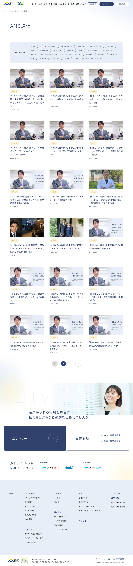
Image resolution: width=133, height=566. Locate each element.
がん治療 (106, 50)
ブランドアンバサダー (48, 46)
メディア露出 (49, 55)
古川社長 (110, 46)
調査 (96, 59)
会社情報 (89, 55)
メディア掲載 (44, 50)
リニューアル (63, 55)
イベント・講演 (92, 50)
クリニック (57, 50)
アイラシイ (70, 50)
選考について (81, 4)
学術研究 (43, 59)
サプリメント (35, 55)
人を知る (62, 4)
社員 (32, 50)
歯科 (87, 59)
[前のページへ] (78, 364)
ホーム (34, 4)
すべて (33, 46)
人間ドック (76, 55)
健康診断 (101, 55)
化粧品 (112, 55)
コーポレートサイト (103, 559)
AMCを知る (43, 4)
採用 (80, 50)
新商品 (67, 59)
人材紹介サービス (66, 46)
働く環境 (71, 4)
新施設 (78, 59)
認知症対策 (97, 46)
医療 (32, 59)
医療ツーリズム (83, 46)
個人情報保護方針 (119, 559)
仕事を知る (53, 4)
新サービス (55, 59)
